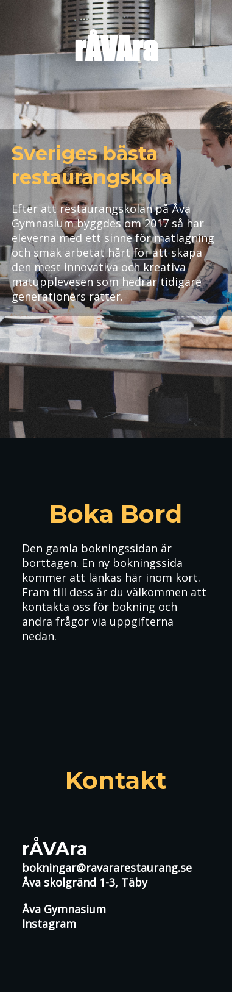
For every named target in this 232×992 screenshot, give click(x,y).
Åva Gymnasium (64, 909)
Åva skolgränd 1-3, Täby (84, 882)
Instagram (49, 923)
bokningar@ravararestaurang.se (107, 867)
